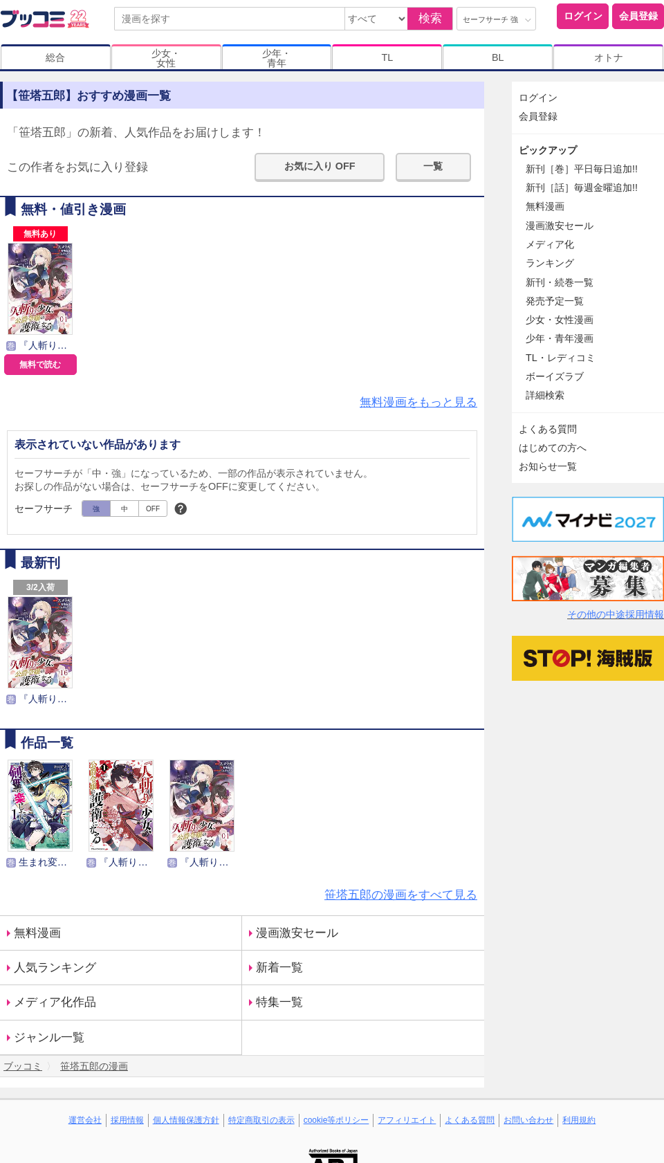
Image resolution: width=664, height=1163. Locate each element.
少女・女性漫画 (559, 319)
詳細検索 (545, 395)
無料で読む (40, 364)
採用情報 (127, 1120)
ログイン (583, 15)
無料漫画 (37, 933)
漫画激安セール (297, 933)
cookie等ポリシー (336, 1120)
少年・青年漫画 (559, 338)
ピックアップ (548, 150)
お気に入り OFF (320, 166)
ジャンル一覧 (49, 1037)
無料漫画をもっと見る (418, 402)
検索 (430, 18)
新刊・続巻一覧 (559, 282)
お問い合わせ (528, 1120)
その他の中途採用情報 (615, 614)
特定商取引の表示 (261, 1120)
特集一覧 (279, 1002)
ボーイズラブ (555, 376)
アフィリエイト (407, 1120)
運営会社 (85, 1120)
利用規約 (579, 1120)
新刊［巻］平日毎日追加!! (582, 168)
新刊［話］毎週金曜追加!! (582, 187)
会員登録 (638, 15)
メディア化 (550, 244)
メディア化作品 (55, 1002)
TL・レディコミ (561, 357)
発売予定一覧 (555, 300)
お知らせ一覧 (548, 466)
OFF (153, 509)
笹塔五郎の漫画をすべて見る (400, 894)
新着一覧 (279, 967)
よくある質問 (548, 428)
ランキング (550, 262)
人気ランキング (55, 967)
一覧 (433, 166)
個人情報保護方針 (186, 1120)
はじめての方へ (553, 447)
